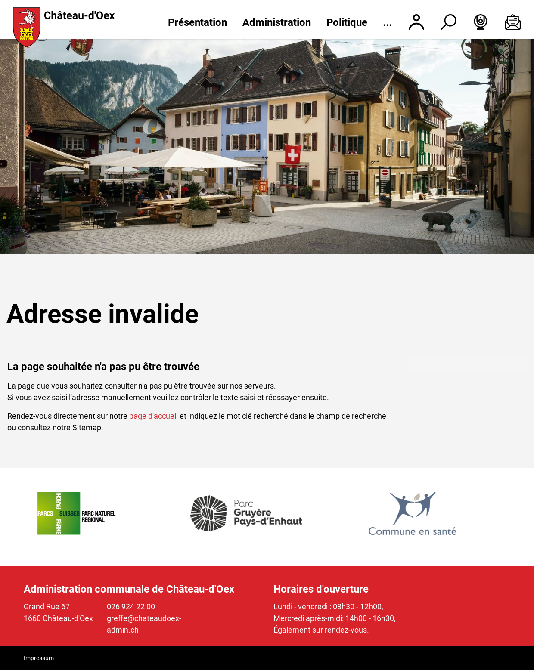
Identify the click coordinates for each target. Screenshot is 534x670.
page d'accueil (153, 415)
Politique (346, 22)
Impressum (39, 658)
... (387, 22)
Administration (276, 22)
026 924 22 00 (131, 606)
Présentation (197, 22)
